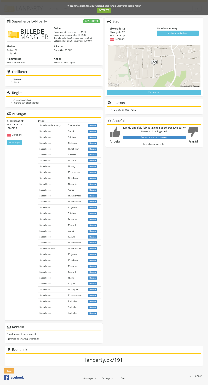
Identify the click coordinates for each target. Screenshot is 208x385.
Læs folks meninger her (154, 144)
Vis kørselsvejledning (178, 33)
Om (122, 378)
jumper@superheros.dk (25, 334)
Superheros (45, 131)
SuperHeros (45, 184)
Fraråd (193, 141)
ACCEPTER (104, 10)
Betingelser (108, 378)
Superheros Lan (47, 248)
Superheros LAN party (50, 125)
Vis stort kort (154, 92)
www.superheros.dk (16, 62)
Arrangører (89, 378)
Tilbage (9, 370)
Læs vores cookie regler (129, 5)
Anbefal (115, 141)
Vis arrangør (14, 142)
